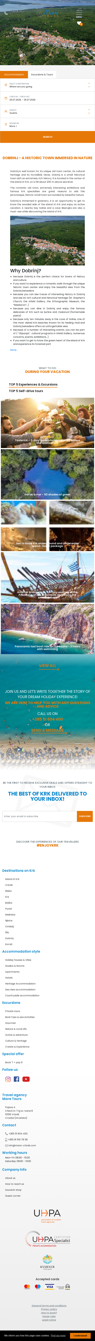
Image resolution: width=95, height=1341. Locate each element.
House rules (49, 1316)
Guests (12, 110)
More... (14, 350)
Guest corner (13, 1196)
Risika (8, 891)
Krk (7, 897)
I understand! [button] (80, 1335)
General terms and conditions (49, 1305)
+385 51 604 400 (47, 719)
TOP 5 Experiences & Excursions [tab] (33, 384)
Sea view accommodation (20, 989)
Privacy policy (49, 1309)
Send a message (47, 730)
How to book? (49, 1312)
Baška (8, 903)
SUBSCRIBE (85, 816)
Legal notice (49, 1320)
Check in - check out (19, 96)
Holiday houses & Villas (18, 960)
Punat (8, 908)
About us (10, 1178)
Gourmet (10, 1023)
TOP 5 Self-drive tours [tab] (26, 391)
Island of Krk (12, 879)
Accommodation (14, 74)
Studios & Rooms (14, 966)
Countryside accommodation (22, 995)
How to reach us (14, 1184)
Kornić (9, 944)
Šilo (7, 932)
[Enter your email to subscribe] (39, 816)
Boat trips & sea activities (20, 1017)
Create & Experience (17, 1046)
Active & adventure (16, 1035)
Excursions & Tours (42, 74)
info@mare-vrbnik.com (20, 1145)
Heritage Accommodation (20, 983)
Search (47, 137)
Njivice (8, 920)
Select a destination (19, 83)
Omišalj (9, 926)
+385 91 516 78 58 (16, 1139)
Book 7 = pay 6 (13, 1062)
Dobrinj (9, 938)
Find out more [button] (58, 1335)
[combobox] (47, 86)
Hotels (9, 977)
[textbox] (47, 86)
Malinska (10, 914)
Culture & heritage (16, 1041)
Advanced (14, 123)
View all (47, 665)
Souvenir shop (13, 1190)
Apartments (12, 972)
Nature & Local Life (16, 1029)
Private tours (12, 1011)
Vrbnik (9, 885)
